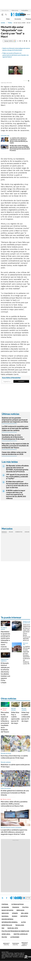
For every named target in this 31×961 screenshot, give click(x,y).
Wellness (24, 913)
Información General (10, 922)
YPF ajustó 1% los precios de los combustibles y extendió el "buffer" (17, 477)
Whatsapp (24, 898)
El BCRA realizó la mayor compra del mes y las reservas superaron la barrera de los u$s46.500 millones (16, 494)
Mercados (20, 910)
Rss (3, 928)
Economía (18, 19)
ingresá (28, 14)
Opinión (15, 913)
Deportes (24, 916)
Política (10, 22)
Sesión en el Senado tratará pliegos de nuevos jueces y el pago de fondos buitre (16, 49)
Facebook (6, 898)
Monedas (4, 531)
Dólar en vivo (15, 10)
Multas (4, 937)
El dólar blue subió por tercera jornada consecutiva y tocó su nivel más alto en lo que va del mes (17, 484)
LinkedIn (15, 898)
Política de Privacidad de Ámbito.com (15, 931)
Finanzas (15, 907)
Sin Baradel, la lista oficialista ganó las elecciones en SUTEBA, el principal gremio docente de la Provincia (20, 148)
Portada (5, 904)
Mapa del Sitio (13, 928)
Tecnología (19, 925)
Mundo (14, 916)
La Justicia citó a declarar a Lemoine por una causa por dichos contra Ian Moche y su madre (19, 140)
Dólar (8, 19)
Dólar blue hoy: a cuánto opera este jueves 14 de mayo (15, 717)
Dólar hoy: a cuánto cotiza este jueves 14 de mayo (25, 716)
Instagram (10, 898)
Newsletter (25, 898)
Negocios (5, 913)
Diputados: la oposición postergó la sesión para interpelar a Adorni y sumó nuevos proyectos (5, 640)
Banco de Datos (7, 910)
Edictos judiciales (21, 934)
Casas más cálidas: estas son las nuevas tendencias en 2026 (14, 453)
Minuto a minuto (4, 709)
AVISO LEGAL (6, 934)
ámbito (3, 22)
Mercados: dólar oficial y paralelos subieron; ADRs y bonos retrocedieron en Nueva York (14, 804)
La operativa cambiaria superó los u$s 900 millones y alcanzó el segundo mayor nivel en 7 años (14, 832)
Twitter (2, 898)
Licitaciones (14, 937)
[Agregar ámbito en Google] (9, 40)
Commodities (18, 531)
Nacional (5, 916)
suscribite (23, 14)
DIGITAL (6, 944)
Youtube (19, 898)
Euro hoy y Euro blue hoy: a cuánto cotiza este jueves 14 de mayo (14, 757)
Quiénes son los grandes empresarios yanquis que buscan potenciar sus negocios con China (15, 420)
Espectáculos (7, 925)
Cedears (27, 531)
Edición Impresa (7, 919)
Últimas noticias (17, 904)
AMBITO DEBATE (24, 944)
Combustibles (24, 10)
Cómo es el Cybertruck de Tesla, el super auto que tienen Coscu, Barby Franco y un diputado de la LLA (26, 632)
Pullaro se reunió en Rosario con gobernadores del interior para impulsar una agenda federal (15, 55)
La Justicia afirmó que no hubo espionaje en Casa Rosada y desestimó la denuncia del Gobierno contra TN (26, 655)
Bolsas (11, 531)
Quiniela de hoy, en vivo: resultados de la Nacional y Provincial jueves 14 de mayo (13, 437)
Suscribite (21, 381)
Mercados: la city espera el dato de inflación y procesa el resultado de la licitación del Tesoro (15, 446)
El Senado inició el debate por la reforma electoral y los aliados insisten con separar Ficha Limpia (5, 673)
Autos (23, 922)
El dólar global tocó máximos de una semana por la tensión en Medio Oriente (15, 793)
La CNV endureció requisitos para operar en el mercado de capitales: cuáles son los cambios (15, 428)
